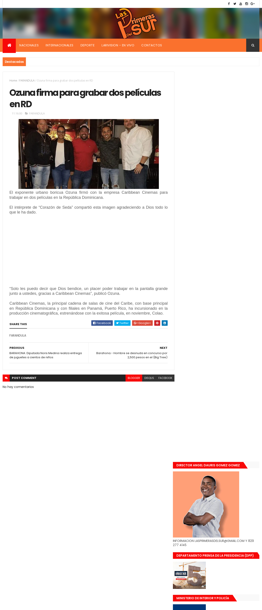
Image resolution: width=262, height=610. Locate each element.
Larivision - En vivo (118, 45)
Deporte (88, 45)
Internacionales (60, 45)
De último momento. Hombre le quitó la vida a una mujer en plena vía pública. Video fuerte (228, 386)
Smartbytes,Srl (36, 604)
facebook (162, 378)
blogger (130, 378)
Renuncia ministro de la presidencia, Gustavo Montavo (226, 409)
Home (13, 80)
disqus (146, 378)
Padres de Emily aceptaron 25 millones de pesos (228, 432)
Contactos (151, 45)
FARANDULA (27, 80)
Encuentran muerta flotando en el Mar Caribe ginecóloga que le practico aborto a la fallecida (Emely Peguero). (228, 359)
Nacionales (29, 45)
